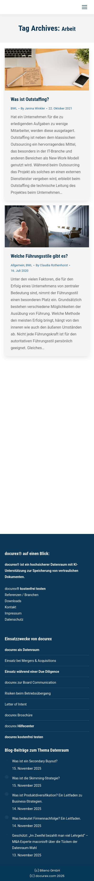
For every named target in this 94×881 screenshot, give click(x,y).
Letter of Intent (16, 704)
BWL (14, 108)
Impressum (13, 613)
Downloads (13, 601)
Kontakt (10, 607)
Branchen (32, 595)
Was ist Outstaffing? (30, 99)
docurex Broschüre (19, 715)
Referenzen (13, 595)
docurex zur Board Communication (30, 682)
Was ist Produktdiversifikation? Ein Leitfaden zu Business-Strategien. (47, 798)
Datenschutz (14, 619)
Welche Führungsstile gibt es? (39, 256)
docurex (19, 726)
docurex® (25, 589)
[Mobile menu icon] (84, 7)
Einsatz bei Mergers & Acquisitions (30, 661)
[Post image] (7, 760)
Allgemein (18, 265)
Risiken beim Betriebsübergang (28, 693)
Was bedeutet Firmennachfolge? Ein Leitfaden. (46, 818)
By (33, 108)
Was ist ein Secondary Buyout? (34, 761)
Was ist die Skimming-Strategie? (36, 778)
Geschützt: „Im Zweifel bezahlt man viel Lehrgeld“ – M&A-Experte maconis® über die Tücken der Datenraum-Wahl (50, 842)
